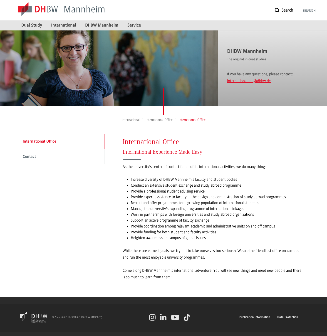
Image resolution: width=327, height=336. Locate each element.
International (63, 25)
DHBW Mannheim (101, 25)
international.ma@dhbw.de (249, 81)
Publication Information (254, 317)
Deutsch (309, 10)
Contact (29, 157)
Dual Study (31, 25)
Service (134, 25)
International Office (39, 142)
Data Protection (287, 317)
